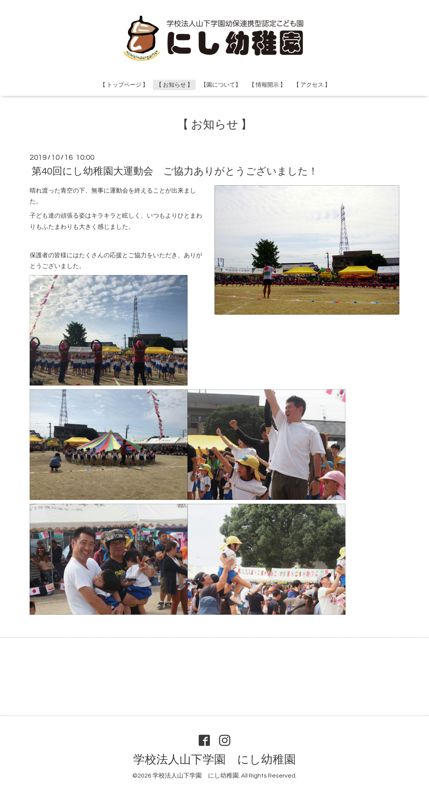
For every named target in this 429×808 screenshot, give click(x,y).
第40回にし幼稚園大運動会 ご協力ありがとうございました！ (175, 171)
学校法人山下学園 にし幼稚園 (214, 760)
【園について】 (221, 85)
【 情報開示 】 (267, 85)
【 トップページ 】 (124, 85)
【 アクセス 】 (311, 85)
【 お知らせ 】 (174, 85)
